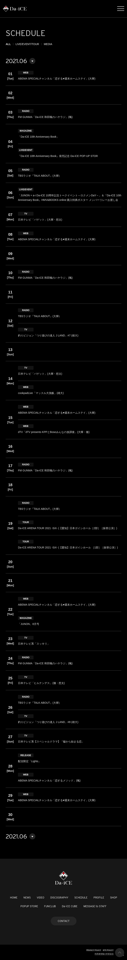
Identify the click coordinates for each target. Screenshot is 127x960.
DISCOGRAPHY (59, 897)
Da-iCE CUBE (69, 906)
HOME (13, 897)
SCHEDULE (80, 897)
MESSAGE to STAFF (95, 906)
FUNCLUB (50, 906)
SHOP (113, 897)
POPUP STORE (29, 906)
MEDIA (48, 44)
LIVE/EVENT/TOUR (27, 44)
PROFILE (98, 897)
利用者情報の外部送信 (104, 954)
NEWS (27, 897)
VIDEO (40, 897)
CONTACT (63, 921)
